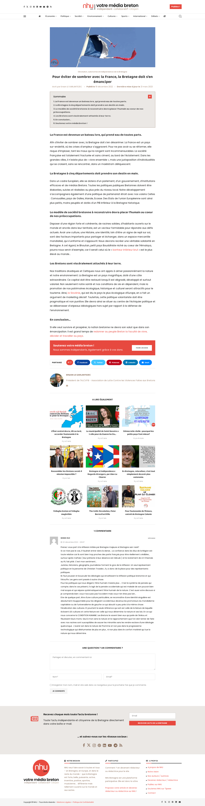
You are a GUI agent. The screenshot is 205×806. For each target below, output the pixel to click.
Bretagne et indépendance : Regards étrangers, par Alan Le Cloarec (102, 474)
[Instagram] (31, 7)
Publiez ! (175, 6)
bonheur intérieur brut (125, 249)
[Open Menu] (25, 16)
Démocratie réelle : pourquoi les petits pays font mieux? (138, 433)
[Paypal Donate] (142, 348)
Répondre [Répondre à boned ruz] (151, 538)
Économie (50, 16)
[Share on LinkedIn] (130, 362)
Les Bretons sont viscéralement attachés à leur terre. (83, 116)
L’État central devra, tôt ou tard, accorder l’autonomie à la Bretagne (66, 434)
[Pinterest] (34, 7)
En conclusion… (63, 119)
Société (78, 16)
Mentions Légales (64, 802)
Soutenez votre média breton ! (71, 123)
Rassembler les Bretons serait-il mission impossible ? (66, 473)
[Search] (180, 16)
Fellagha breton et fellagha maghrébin (66, 512)
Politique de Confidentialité (83, 802)
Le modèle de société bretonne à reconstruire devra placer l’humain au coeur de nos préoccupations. (98, 110)
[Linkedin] (37, 7)
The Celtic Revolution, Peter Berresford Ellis (102, 512)
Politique (65, 16)
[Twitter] (27, 7)
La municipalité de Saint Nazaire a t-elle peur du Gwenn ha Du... (102, 433)
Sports (124, 16)
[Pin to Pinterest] (114, 362)
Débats (154, 16)
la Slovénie (74, 293)
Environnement (94, 16)
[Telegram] (47, 7)
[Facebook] (24, 7)
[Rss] (51, 7)
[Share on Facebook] (82, 362)
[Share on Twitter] (98, 362)
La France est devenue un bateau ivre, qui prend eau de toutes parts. (91, 101)
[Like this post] (70, 362)
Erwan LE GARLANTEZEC (71, 86)
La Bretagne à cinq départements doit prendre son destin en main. (90, 105)
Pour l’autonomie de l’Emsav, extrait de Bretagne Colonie (138, 512)
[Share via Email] (145, 362)
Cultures (112, 16)
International (139, 16)
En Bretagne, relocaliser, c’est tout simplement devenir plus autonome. (138, 474)
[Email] (44, 7)
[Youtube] (40, 7)
